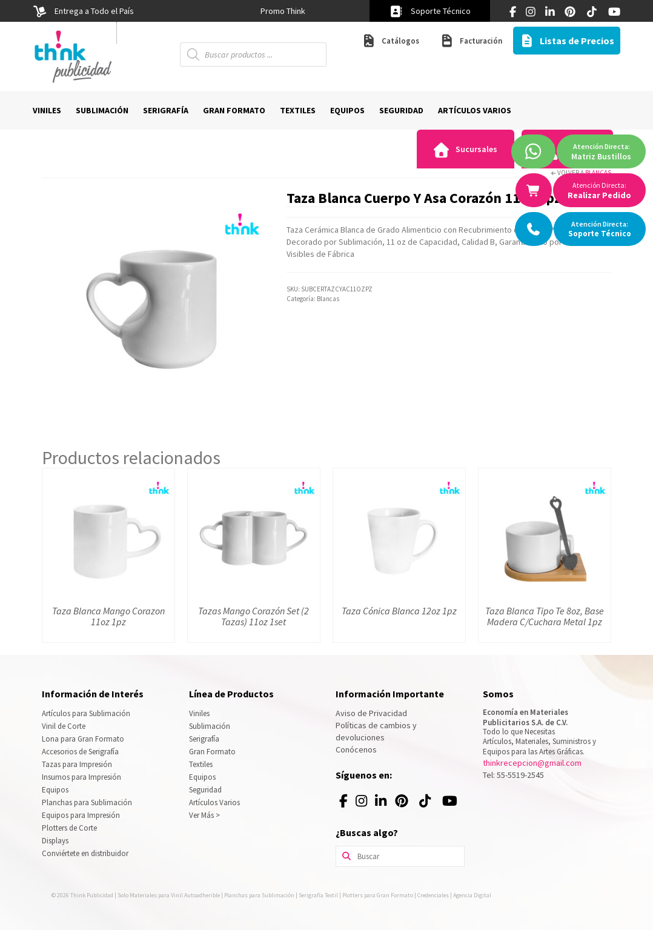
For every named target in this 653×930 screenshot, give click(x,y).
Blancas (598, 172)
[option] (282, 11)
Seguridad (205, 790)
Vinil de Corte (63, 726)
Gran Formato (212, 751)
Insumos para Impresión (81, 777)
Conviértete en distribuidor (85, 853)
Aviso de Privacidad (371, 713)
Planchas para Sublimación (87, 802)
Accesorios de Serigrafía (80, 751)
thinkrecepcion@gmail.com (532, 762)
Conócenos (356, 749)
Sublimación (209, 726)
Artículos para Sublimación (86, 713)
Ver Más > (204, 815)
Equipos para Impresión (81, 815)
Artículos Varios (214, 802)
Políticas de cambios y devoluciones (376, 731)
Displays (55, 840)
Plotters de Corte (69, 828)
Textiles (201, 764)
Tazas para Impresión (77, 764)
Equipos (55, 790)
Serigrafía (204, 739)
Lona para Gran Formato (83, 739)
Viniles (199, 713)
